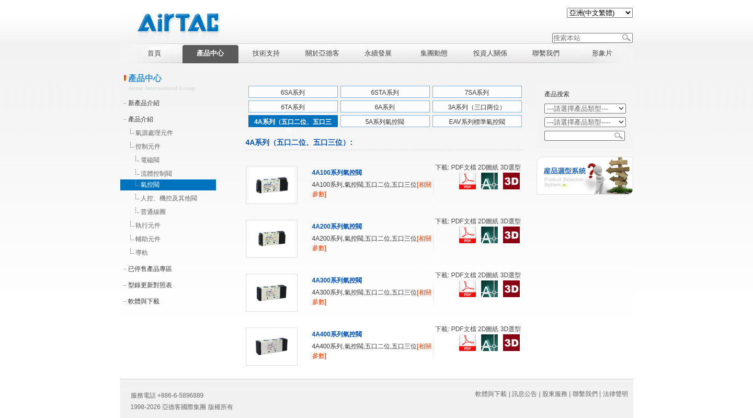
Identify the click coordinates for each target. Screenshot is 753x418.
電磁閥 (150, 160)
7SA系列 (477, 92)
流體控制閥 (156, 173)
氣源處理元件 (154, 133)
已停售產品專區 (150, 269)
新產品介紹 (143, 103)
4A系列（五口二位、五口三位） (292, 124)
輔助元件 (148, 239)
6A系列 (385, 107)
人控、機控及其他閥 (169, 198)
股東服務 (554, 394)
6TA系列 (292, 107)
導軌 (141, 252)
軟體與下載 (143, 301)
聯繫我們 (585, 394)
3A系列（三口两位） (477, 107)
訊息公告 (524, 394)
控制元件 (148, 146)
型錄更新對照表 (150, 285)
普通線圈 (153, 212)
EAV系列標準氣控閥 (477, 122)
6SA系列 (293, 92)
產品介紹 (140, 119)
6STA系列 (384, 92)
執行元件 (148, 225)
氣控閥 (150, 184)
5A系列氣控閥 (385, 122)
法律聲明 (615, 394)
